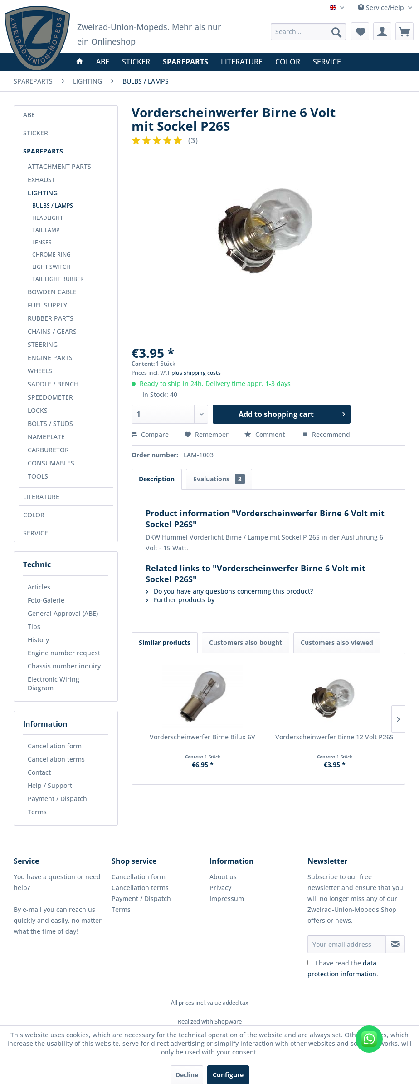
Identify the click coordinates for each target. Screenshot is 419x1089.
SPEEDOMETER (50, 397)
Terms (37, 811)
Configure (228, 1074)
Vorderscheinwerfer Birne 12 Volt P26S (334, 737)
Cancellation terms (56, 759)
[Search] (336, 32)
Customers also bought (245, 642)
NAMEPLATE (46, 436)
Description (157, 479)
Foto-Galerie (46, 600)
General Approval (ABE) (63, 613)
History (38, 639)
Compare (150, 434)
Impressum (227, 898)
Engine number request (64, 652)
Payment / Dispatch (57, 798)
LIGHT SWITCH (51, 267)
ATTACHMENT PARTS (59, 166)
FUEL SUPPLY (47, 305)
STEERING (43, 344)
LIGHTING (43, 192)
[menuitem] (308, 31)
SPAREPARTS (43, 151)
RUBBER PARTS (50, 318)
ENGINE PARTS (50, 357)
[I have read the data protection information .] (310, 962)
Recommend (326, 434)
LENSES (42, 242)
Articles (39, 587)
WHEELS (40, 370)
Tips (34, 626)
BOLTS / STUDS (50, 423)
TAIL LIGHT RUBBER (58, 279)
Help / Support (50, 785)
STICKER (35, 133)
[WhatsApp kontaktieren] (369, 1039)
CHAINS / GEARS (52, 331)
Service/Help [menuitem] (382, 7)
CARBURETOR (48, 450)
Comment (265, 434)
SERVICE (35, 533)
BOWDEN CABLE (52, 291)
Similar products (164, 642)
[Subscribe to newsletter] (395, 944)
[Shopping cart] (404, 31)
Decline (186, 1074)
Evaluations (219, 479)
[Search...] (308, 31)
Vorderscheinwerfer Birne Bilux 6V (202, 737)
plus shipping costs (196, 372)
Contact (39, 772)
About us (223, 876)
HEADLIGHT (47, 218)
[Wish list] (360, 31)
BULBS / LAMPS (52, 205)
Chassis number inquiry (64, 666)
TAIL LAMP (45, 230)
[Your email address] (346, 944)
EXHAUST (41, 179)
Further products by (180, 599)
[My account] (382, 31)
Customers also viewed (337, 642)
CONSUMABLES (51, 463)
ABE (29, 114)
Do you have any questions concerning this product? (229, 591)
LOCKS (38, 410)
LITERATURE (41, 496)
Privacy (220, 887)
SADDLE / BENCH (53, 384)
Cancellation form (55, 746)
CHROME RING (51, 254)
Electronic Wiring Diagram (53, 683)
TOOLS (38, 476)
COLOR (33, 514)
